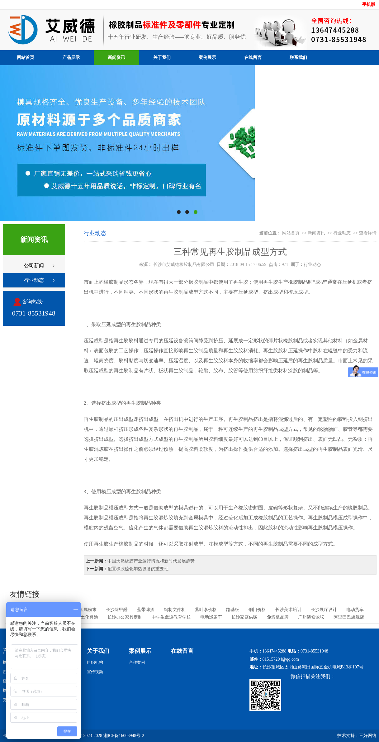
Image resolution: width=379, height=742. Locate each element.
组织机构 (95, 662)
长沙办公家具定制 (124, 617)
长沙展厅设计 (324, 609)
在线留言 (253, 57)
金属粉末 (88, 609)
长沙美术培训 (288, 609)
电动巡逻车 (211, 617)
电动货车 (355, 609)
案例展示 (207, 57)
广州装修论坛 (311, 617)
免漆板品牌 (278, 617)
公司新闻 (34, 265)
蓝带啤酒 (145, 609)
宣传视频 (95, 671)
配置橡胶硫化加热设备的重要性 (137, 568)
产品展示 (71, 57)
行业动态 (34, 280)
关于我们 (162, 57)
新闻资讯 (116, 57)
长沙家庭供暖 (244, 617)
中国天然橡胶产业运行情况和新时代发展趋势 (151, 561)
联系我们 (298, 57)
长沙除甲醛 (117, 609)
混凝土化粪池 (85, 617)
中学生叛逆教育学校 (171, 617)
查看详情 (368, 233)
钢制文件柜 (175, 609)
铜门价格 (257, 609)
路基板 (232, 609)
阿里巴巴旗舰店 (349, 617)
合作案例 (137, 662)
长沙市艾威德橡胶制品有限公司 (183, 264)
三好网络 (368, 735)
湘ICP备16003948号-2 (123, 735)
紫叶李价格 (206, 609)
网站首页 (25, 57)
